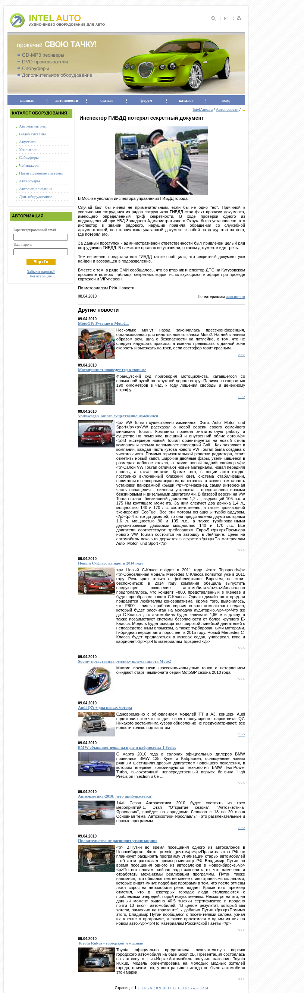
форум (147, 100)
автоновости (66, 100)
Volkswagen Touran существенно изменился (118, 416)
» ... (196, 988)
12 (174, 988)
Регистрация (40, 276)
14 (184, 988)
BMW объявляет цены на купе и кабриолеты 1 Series (127, 747)
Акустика (27, 141)
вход (226, 100)
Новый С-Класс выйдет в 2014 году (110, 563)
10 (164, 988)
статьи (106, 100)
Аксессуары (29, 181)
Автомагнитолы (33, 126)
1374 (204, 988)
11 (169, 988)
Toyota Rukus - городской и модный (111, 943)
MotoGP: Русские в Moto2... (103, 323)
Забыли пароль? (41, 271)
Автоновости (227, 109)
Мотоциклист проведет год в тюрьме (112, 369)
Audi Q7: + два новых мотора (105, 707)
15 (190, 988)
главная (27, 100)
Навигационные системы (41, 173)
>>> (241, 354)
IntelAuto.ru (202, 109)
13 (180, 988)
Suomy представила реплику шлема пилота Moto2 (124, 661)
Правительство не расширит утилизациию (117, 840)
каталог (186, 100)
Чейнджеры (29, 165)
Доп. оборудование (35, 196)
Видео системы (32, 134)
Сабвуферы (29, 157)
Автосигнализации (35, 188)
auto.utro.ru (235, 296)
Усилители (28, 149)
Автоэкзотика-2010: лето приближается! (115, 796)
